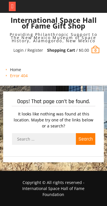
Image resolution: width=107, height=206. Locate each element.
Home (15, 69)
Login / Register (28, 50)
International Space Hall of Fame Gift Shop (54, 23)
